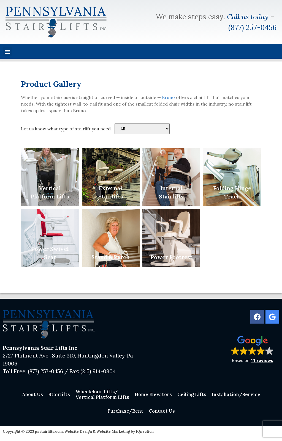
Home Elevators (153, 394)
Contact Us (162, 411)
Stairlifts (59, 394)
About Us (32, 394)
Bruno (168, 97)
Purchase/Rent (125, 411)
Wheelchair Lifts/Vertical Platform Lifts (102, 394)
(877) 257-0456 (252, 27)
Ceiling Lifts (191, 394)
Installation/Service (236, 394)
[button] (7, 51)
